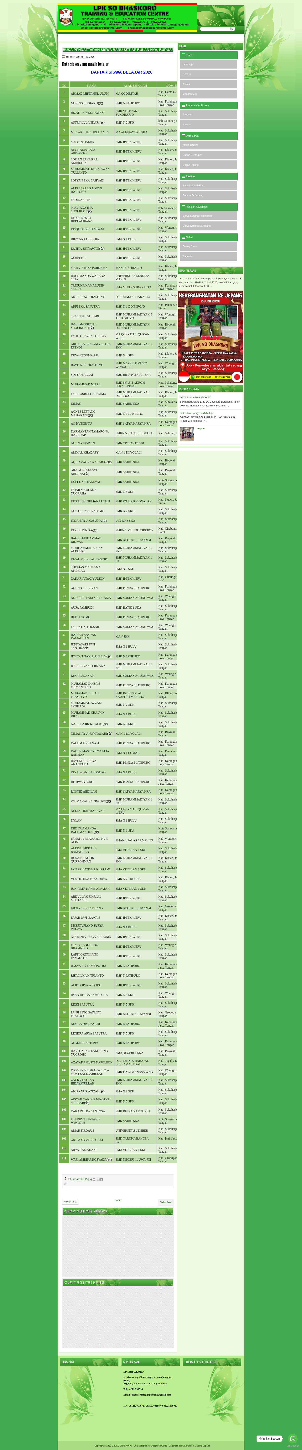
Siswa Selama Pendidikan (197, 215)
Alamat (186, 84)
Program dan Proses (197, 105)
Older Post (166, 1202)
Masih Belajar (190, 144)
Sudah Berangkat (192, 154)
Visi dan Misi (190, 93)
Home (118, 1200)
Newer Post (70, 1201)
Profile (189, 55)
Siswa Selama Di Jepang (197, 225)
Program (187, 114)
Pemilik (187, 74)
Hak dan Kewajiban (196, 206)
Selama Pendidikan (193, 185)
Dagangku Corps (159, 1446)
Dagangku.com (176, 1446)
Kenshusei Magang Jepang (197, 1446)
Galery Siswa (190, 246)
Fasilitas (190, 176)
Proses (186, 124)
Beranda (187, 256)
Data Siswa (192, 135)
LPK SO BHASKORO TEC (124, 1446)
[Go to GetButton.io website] (293, 1446)
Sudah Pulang (191, 164)
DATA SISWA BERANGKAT (195, 397)
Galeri (189, 237)
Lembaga (188, 64)
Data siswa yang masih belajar (197, 413)
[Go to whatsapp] (293, 1438)
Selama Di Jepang (193, 195)
